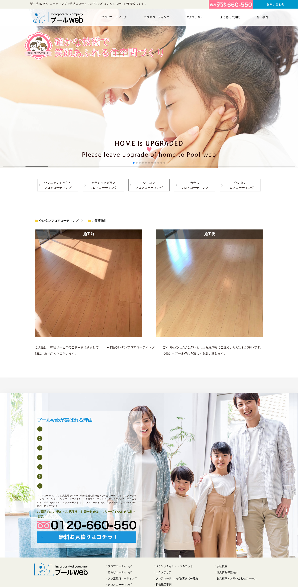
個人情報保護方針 (227, 572)
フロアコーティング (114, 17)
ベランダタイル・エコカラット (174, 566)
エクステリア (194, 17)
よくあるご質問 (230, 17)
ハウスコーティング (156, 17)
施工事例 (262, 17)
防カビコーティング (120, 572)
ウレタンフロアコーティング (58, 220)
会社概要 (222, 566)
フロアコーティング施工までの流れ (177, 578)
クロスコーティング (120, 584)
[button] (134, 163)
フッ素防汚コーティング (122, 578)
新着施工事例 (164, 584)
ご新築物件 (99, 220)
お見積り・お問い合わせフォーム (237, 578)
